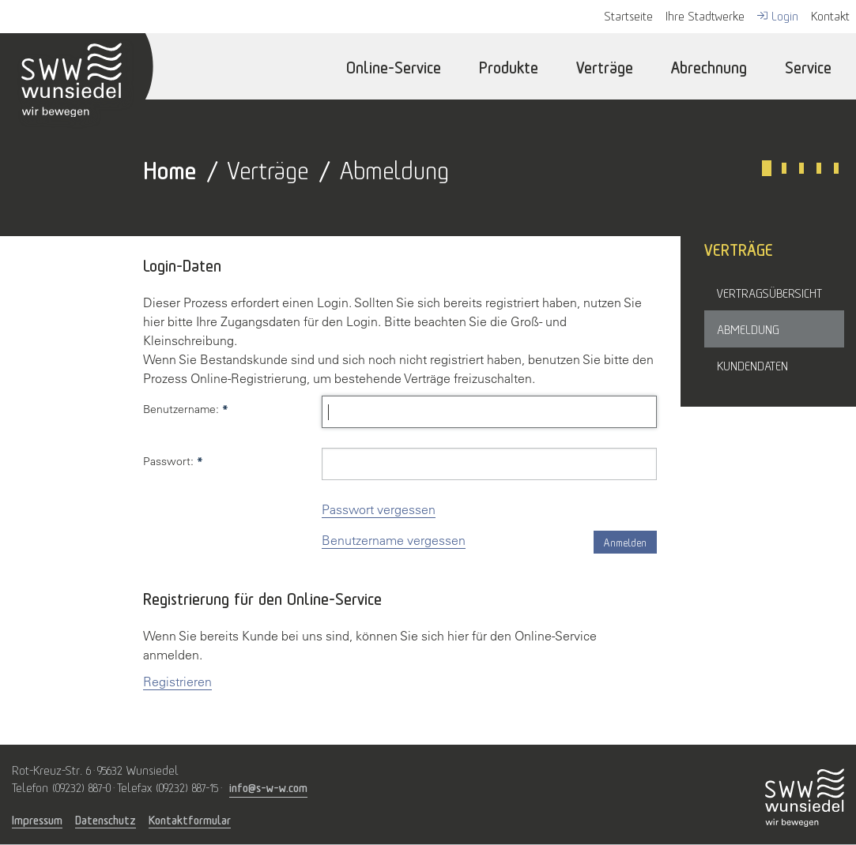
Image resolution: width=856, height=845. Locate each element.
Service (808, 66)
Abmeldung (748, 328)
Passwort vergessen (379, 509)
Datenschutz (105, 820)
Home (169, 168)
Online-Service (393, 66)
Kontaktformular (190, 820)
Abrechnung (709, 66)
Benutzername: (185, 409)
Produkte (508, 66)
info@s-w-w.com (268, 786)
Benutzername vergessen (394, 540)
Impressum (37, 820)
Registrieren (177, 681)
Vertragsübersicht (769, 292)
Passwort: (173, 461)
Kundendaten (752, 365)
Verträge (604, 66)
